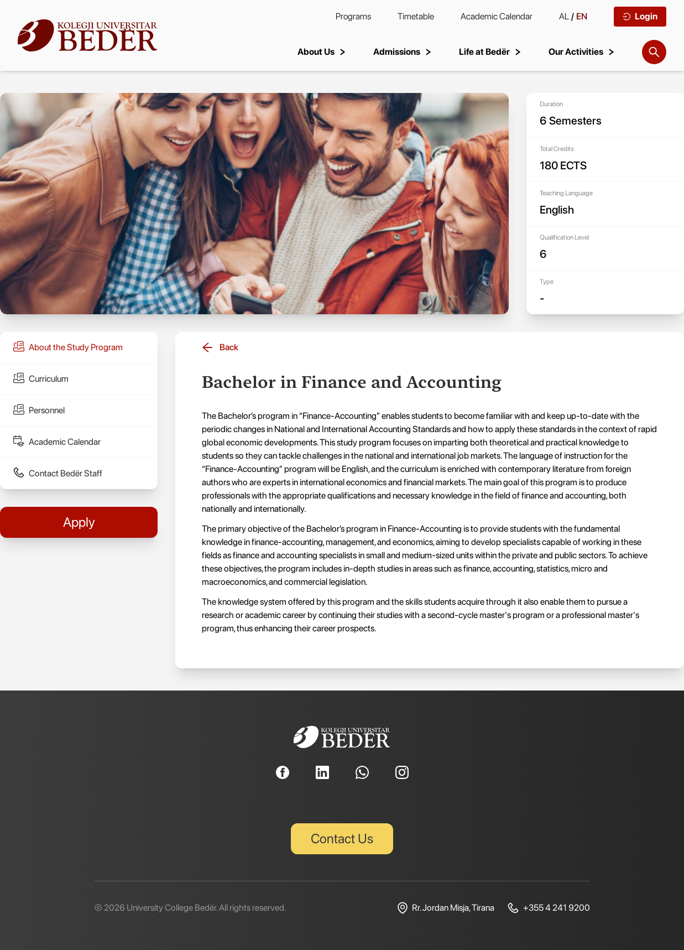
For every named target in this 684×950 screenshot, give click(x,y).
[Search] (654, 52)
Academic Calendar (496, 16)
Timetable (416, 16)
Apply (79, 522)
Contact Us (342, 838)
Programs (353, 16)
